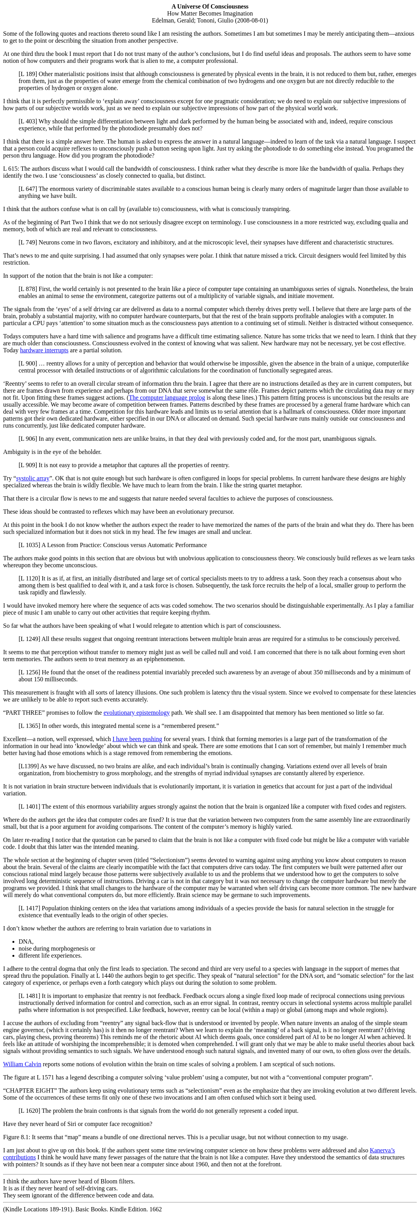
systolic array (33, 478)
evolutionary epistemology (136, 712)
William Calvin (22, 1064)
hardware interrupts (44, 350)
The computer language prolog (167, 397)
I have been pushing (137, 739)
